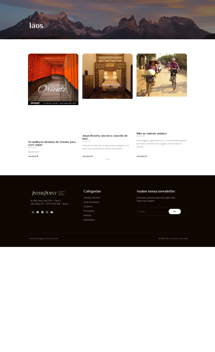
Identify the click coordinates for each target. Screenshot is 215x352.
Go (174, 211)
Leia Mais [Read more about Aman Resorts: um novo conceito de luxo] (86, 156)
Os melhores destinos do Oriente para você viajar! (52, 143)
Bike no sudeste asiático (152, 134)
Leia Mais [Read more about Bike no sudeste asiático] (141, 156)
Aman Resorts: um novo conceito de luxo (104, 137)
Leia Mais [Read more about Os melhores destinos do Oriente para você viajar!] (32, 156)
